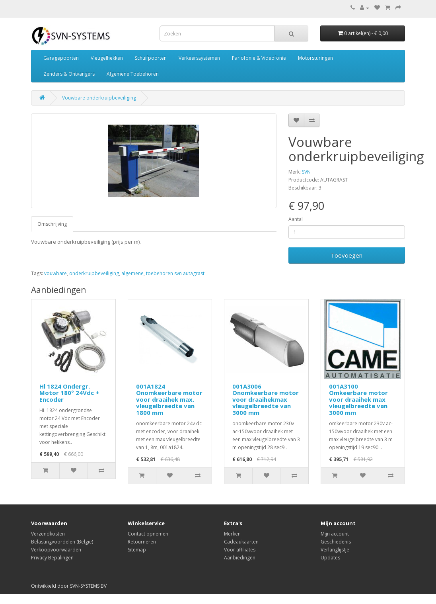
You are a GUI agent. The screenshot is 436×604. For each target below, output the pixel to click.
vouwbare (55, 273)
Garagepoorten (61, 58)
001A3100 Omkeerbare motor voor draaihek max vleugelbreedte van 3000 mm (358, 399)
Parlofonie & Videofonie (259, 58)
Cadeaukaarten (241, 541)
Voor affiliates (239, 549)
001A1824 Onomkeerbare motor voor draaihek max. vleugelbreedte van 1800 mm (169, 399)
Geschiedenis (336, 541)
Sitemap (137, 549)
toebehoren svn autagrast (175, 273)
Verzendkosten (48, 533)
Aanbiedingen (239, 557)
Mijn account (335, 533)
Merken (232, 533)
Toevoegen (346, 255)
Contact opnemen (148, 533)
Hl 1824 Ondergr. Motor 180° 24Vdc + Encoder (69, 392)
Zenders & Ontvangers (69, 73)
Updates (330, 557)
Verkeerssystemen (199, 58)
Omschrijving (52, 224)
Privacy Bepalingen (52, 557)
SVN (306, 171)
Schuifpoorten (151, 58)
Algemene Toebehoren (133, 73)
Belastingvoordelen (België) (62, 541)
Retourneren (142, 541)
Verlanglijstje (335, 549)
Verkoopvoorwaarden (56, 549)
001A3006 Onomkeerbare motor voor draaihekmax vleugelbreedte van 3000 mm (265, 399)
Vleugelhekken (107, 58)
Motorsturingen (315, 58)
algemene (132, 273)
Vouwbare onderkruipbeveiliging (99, 97)
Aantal (295, 219)
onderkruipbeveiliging (94, 273)
